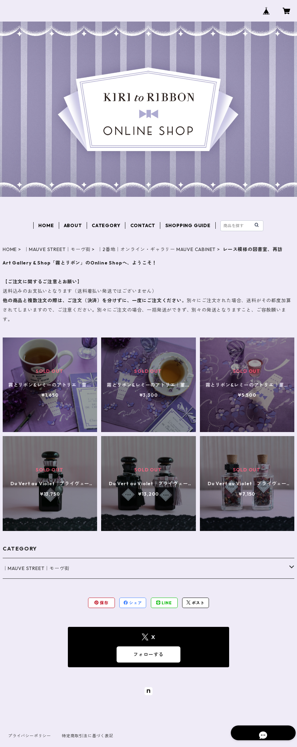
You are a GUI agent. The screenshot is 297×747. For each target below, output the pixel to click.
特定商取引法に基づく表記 (88, 735)
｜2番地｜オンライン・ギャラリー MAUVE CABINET (156, 249)
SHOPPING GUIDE (188, 225)
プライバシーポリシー (29, 735)
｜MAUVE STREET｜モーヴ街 (57, 249)
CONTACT (143, 225)
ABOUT (73, 225)
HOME (46, 225)
